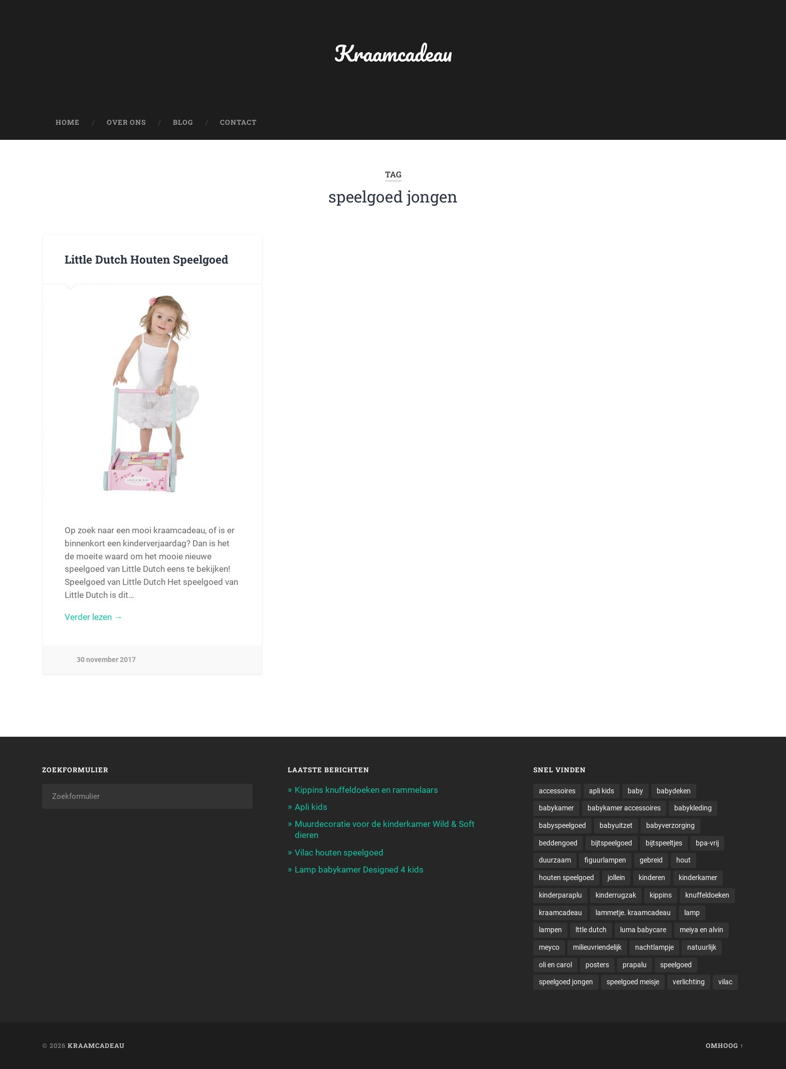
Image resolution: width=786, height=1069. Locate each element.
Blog (183, 122)
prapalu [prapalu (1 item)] (635, 965)
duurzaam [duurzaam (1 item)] (555, 860)
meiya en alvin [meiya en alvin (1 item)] (701, 930)
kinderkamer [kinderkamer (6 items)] (698, 878)
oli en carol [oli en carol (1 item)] (555, 965)
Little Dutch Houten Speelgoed (146, 259)
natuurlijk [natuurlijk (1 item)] (701, 947)
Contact (238, 122)
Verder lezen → (93, 617)
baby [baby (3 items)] (635, 791)
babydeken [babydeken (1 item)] (674, 791)
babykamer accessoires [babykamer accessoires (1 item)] (624, 808)
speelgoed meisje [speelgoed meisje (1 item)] (633, 982)
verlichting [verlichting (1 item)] (689, 982)
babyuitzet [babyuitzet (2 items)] (616, 825)
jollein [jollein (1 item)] (616, 878)
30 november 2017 (106, 660)
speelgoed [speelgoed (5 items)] (676, 965)
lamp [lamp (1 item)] (692, 913)
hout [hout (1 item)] (683, 860)
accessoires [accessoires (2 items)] (557, 791)
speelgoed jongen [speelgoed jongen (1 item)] (566, 982)
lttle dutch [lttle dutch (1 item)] (591, 930)
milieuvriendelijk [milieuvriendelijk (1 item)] (597, 947)
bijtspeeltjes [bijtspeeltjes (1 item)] (664, 843)
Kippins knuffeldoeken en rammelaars (366, 790)
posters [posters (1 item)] (597, 965)
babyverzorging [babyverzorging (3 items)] (670, 825)
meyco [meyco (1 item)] (549, 947)
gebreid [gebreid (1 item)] (651, 860)
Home (68, 122)
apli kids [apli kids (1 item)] (601, 791)
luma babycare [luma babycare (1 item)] (643, 930)
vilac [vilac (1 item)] (725, 982)
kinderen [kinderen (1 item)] (652, 878)
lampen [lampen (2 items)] (550, 930)
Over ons (126, 122)
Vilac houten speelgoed (339, 852)
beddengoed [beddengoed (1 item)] (558, 843)
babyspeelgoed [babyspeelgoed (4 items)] (562, 825)
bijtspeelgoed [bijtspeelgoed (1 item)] (611, 843)
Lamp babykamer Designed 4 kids (359, 870)
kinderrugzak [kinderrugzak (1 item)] (616, 895)
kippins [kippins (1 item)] (661, 895)
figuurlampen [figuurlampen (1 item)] (605, 860)
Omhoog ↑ (725, 1045)
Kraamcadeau (393, 53)
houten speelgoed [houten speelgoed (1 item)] (566, 878)
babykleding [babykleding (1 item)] (693, 808)
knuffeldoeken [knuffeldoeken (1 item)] (707, 895)
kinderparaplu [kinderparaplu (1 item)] (560, 895)
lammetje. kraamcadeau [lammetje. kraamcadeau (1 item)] (633, 913)
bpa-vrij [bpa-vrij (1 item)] (707, 843)
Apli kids (311, 807)
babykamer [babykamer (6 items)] (556, 808)
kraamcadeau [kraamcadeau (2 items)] (560, 913)
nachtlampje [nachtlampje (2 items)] (654, 947)
